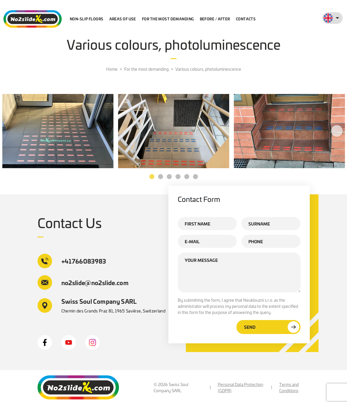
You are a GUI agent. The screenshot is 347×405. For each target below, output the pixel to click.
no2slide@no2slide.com (83, 282)
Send (271, 327)
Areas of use (122, 18)
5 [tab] (187, 177)
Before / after (215, 18)
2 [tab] (160, 177)
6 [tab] (195, 177)
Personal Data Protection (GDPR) (240, 387)
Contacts (246, 18)
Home (112, 69)
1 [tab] (152, 177)
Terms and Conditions (289, 387)
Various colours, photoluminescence (208, 69)
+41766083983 (72, 261)
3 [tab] (169, 177)
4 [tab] (178, 177)
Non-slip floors (87, 18)
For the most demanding (168, 18)
